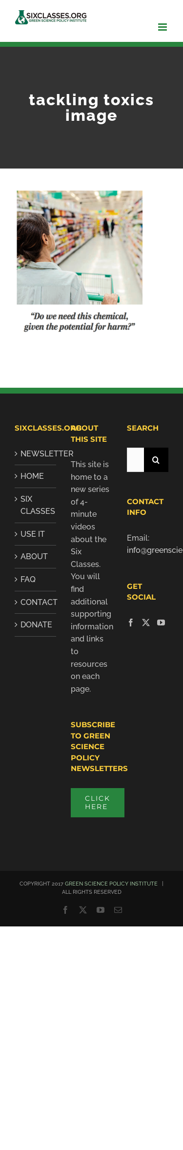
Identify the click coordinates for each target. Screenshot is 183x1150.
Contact (35, 602)
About (34, 556)
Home (32, 476)
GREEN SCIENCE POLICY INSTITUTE (111, 884)
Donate (35, 624)
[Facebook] (131, 622)
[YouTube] (161, 622)
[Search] (156, 460)
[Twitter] (146, 622)
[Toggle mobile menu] (163, 27)
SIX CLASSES (35, 505)
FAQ (28, 579)
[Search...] (135, 460)
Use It (32, 534)
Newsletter (35, 453)
